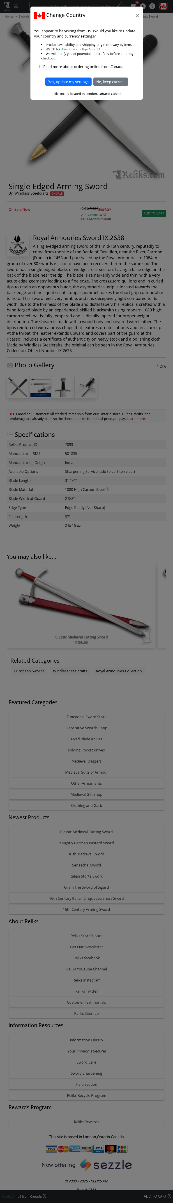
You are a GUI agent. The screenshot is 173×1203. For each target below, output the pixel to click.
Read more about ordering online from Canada (83, 66)
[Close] (137, 15)
